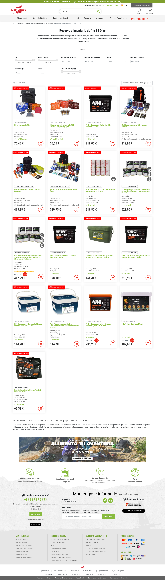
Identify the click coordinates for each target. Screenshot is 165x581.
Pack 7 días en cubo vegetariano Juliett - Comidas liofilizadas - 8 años (136, 256)
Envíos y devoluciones (58, 542)
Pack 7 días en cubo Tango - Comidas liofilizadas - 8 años (63, 256)
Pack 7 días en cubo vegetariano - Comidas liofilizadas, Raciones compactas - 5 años (64, 325)
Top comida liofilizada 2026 (95, 539)
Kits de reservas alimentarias (96, 551)
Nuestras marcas (92, 542)
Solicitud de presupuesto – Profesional (64, 561)
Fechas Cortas (90, 554)
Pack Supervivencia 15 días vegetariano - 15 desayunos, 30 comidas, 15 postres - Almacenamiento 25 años (28, 257)
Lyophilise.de (103, 571)
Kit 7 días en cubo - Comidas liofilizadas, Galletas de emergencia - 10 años (100, 256)
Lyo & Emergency (118, 571)
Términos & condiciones (63, 578)
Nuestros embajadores (24, 557)
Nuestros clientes (22, 551)
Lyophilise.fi (75, 574)
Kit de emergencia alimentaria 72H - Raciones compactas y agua (62, 126)
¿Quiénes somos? (22, 539)
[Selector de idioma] (124, 5)
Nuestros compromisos (24, 545)
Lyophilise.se (88, 574)
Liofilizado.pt (115, 574)
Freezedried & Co (60, 571)
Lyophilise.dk (102, 574)
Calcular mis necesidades (60, 539)
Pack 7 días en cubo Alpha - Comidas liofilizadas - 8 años (98, 126)
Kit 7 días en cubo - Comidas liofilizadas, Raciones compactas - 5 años (28, 325)
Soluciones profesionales (24, 548)
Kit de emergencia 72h (22, 125)
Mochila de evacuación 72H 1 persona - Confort (63, 190)
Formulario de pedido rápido (61, 557)
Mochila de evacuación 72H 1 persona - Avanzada (27, 190)
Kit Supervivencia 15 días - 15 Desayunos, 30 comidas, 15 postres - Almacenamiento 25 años (136, 191)
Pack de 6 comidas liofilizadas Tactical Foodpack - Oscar (27, 391)
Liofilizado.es (74, 571)
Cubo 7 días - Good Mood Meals (132, 324)
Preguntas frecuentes (58, 548)
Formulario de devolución (119, 578)
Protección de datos (44, 578)
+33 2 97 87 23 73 (35, 499)
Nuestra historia (21, 542)
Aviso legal (80, 578)
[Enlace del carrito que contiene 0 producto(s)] (150, 11)
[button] (35, 514)
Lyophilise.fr (45, 571)
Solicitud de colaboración (60, 554)
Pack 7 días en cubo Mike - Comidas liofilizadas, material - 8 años (98, 325)
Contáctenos (55, 551)
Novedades (90, 545)
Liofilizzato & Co (88, 571)
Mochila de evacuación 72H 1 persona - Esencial (135, 126)
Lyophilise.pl (62, 574)
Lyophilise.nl (49, 574)
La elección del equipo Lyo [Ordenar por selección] (141, 83)
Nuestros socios (21, 554)
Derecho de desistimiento (97, 578)
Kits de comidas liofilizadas (95, 548)
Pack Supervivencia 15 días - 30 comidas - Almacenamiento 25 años (100, 190)
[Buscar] (80, 11)
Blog (52, 545)
